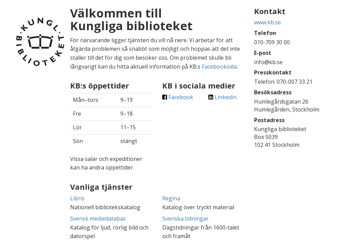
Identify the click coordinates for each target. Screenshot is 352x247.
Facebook (177, 97)
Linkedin (222, 97)
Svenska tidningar (185, 218)
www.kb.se (267, 22)
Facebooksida (219, 66)
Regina (171, 198)
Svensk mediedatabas (98, 218)
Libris (77, 198)
